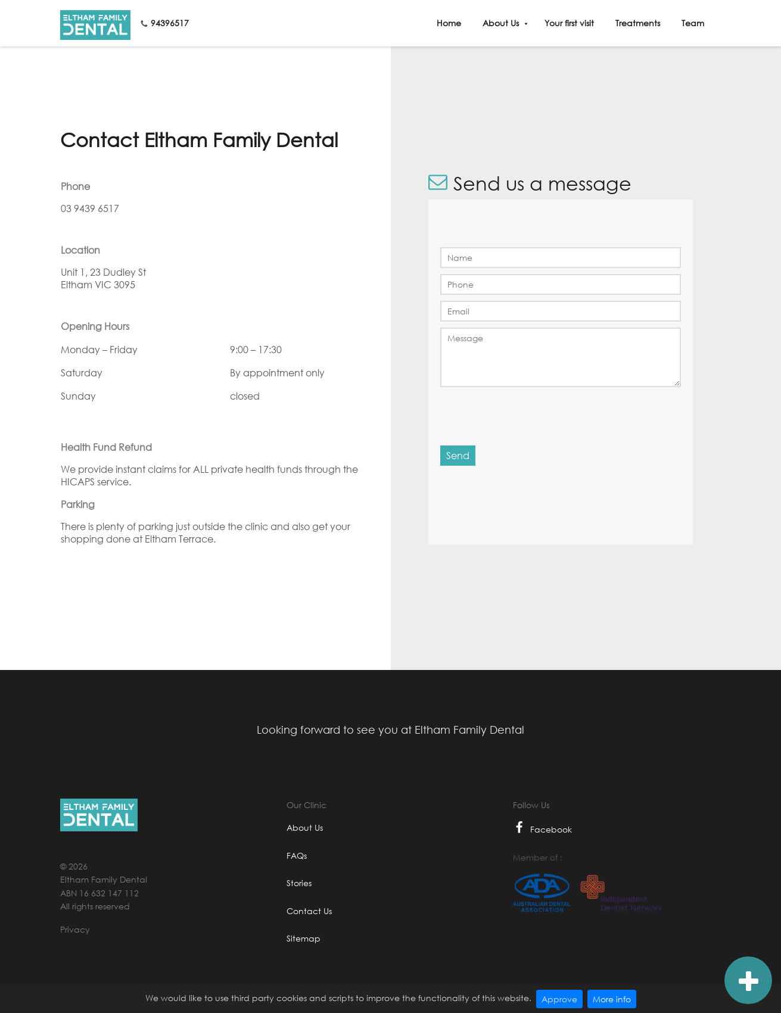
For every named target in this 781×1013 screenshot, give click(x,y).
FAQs (297, 855)
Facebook (542, 829)
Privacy (75, 929)
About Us (501, 23)
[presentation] (526, 415)
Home (449, 23)
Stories (299, 883)
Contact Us (309, 911)
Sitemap (304, 938)
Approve (559, 999)
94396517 (170, 23)
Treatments (637, 23)
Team (693, 23)
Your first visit (569, 23)
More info (612, 999)
